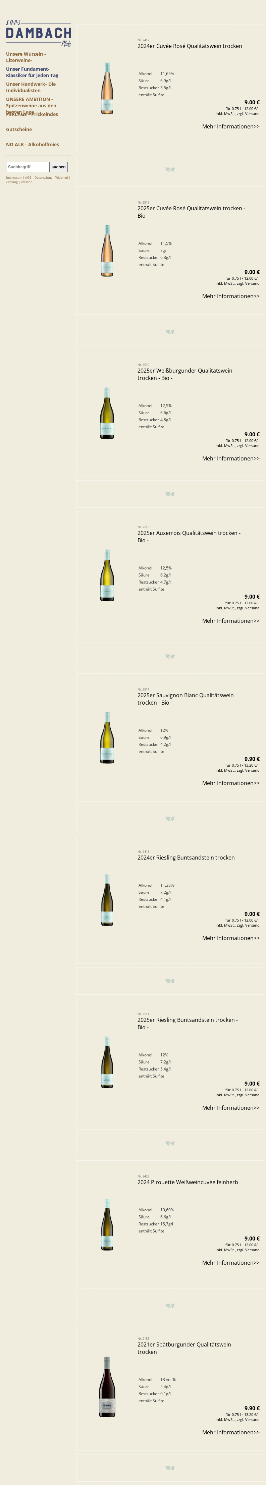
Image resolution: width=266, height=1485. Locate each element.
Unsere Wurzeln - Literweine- (26, 56)
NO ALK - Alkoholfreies (32, 144)
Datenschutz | (45, 177)
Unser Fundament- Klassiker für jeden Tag (32, 71)
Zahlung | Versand (19, 182)
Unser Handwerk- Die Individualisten (31, 87)
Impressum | (15, 177)
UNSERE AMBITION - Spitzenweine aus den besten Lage (31, 102)
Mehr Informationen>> (231, 134)
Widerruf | (62, 177)
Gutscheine (19, 129)
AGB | (30, 177)
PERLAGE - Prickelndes (32, 114)
